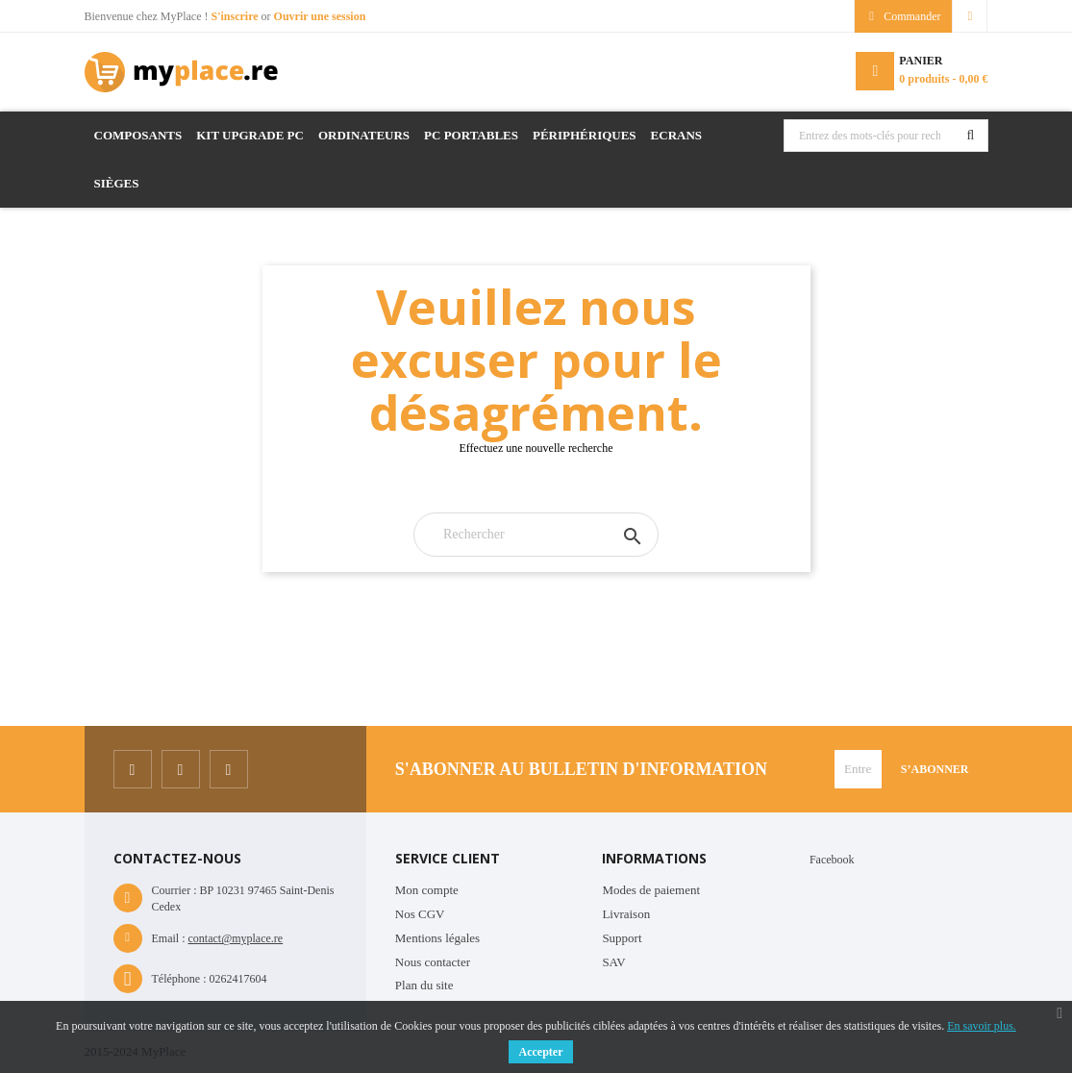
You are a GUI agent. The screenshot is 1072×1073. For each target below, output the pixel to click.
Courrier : (174, 890)
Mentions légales (437, 938)
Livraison (626, 914)
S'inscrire (236, 16)
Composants (138, 135)
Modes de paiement (651, 890)
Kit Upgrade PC (250, 135)
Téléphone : (179, 979)
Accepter (541, 1052)
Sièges (116, 183)
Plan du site (424, 985)
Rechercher (971, 135)
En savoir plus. (981, 1026)
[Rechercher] (536, 534)
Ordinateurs (364, 135)
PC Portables (471, 135)
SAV (613, 962)
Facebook (832, 859)
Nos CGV (420, 914)
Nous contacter (432, 962)
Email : (169, 938)
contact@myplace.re (236, 938)
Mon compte (427, 890)
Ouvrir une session (320, 16)
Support (621, 938)
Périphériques (584, 135)
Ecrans (676, 135)
